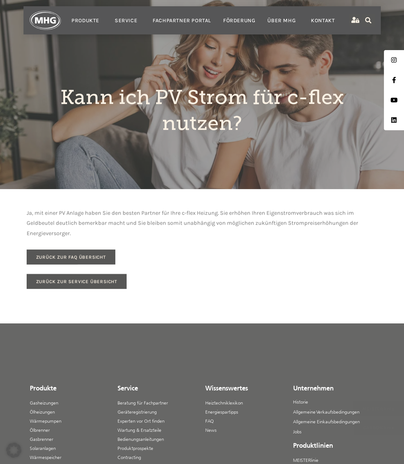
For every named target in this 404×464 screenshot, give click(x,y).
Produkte (86, 20)
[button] (14, 450)
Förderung (239, 20)
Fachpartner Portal (182, 20)
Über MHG (283, 20)
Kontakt (323, 20)
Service (127, 20)
